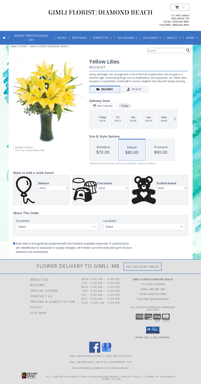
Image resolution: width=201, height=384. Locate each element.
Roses (61, 38)
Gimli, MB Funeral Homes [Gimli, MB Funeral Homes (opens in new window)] (85, 355)
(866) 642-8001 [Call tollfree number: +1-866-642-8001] (180, 24)
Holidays (152, 38)
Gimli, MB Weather (81, 361)
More (192, 38)
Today (124, 105)
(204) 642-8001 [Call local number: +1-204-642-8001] (180, 21)
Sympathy (102, 38)
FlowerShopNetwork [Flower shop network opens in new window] (103, 376)
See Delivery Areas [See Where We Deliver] (142, 267)
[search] (188, 50)
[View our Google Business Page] (106, 351)
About (174, 38)
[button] (180, 7)
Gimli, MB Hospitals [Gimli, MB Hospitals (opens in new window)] (118, 355)
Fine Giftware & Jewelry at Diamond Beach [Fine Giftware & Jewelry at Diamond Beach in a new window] (100, 367)
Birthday (79, 38)
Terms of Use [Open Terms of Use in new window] (111, 378)
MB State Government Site (114, 361)
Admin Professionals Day (31, 38)
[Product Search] (166, 50)
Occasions (127, 38)
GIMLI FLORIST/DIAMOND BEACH (100, 12)
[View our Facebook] (94, 351)
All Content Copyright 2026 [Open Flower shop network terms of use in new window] (66, 376)
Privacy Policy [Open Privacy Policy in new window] (132, 376)
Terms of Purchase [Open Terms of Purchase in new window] (160, 376)
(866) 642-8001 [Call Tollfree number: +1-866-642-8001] (159, 299)
